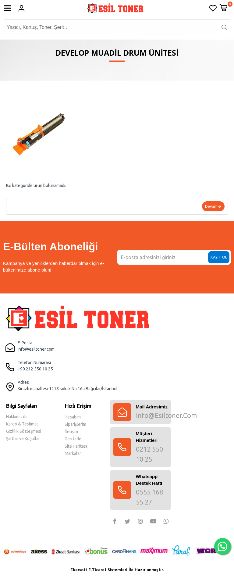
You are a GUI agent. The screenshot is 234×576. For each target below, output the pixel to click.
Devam (211, 206)
